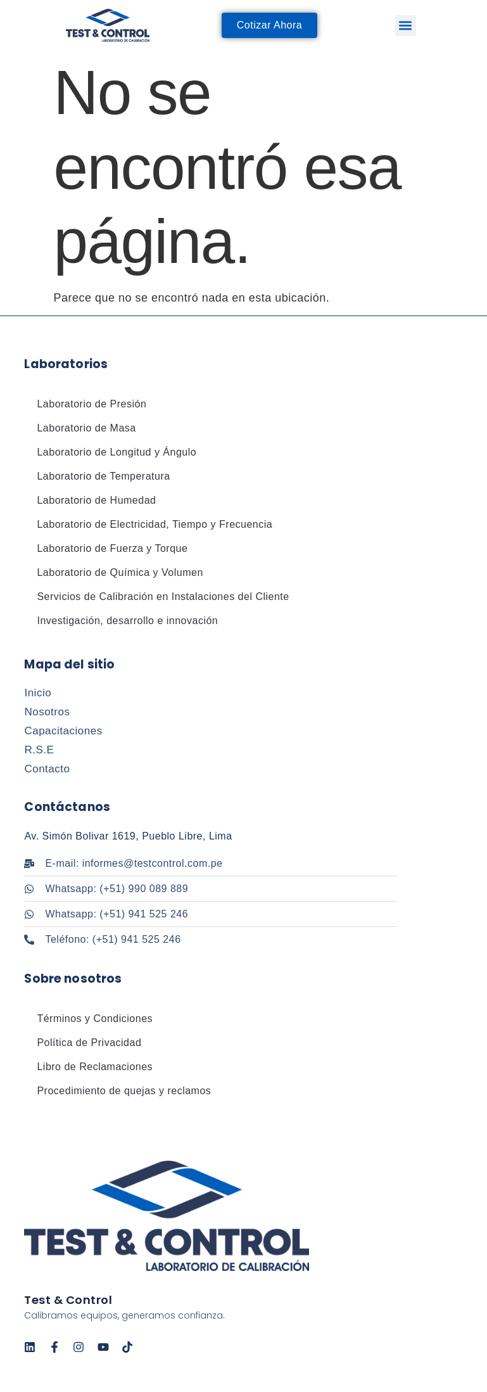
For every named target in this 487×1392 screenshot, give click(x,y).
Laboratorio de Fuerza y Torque (112, 548)
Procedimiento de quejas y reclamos (124, 1090)
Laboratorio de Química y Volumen (120, 572)
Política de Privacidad (89, 1042)
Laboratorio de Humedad (96, 500)
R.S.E (39, 750)
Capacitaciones (63, 731)
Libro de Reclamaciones (95, 1066)
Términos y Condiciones (95, 1018)
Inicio (37, 693)
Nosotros (47, 712)
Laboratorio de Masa (86, 428)
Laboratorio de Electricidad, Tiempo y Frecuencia (154, 524)
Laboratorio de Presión (91, 404)
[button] (405, 25)
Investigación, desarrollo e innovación (127, 620)
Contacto (47, 769)
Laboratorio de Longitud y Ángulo (116, 452)
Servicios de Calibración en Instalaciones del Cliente (163, 596)
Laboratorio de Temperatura (103, 476)
